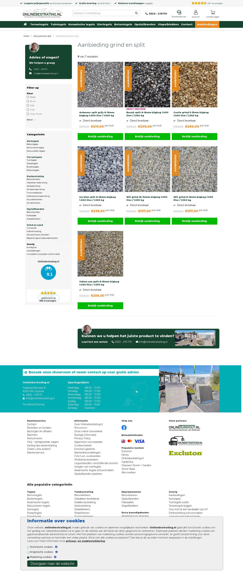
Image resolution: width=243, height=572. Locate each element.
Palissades (31, 215)
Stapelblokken (168, 24)
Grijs (32, 109)
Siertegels (104, 24)
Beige (32, 97)
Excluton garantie (84, 449)
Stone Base (128, 468)
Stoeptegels (32, 163)
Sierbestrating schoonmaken (186, 512)
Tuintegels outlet (179, 502)
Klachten (32, 434)
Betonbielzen (129, 495)
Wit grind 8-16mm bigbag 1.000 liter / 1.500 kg (193, 198)
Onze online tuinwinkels (88, 431)
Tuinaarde (31, 228)
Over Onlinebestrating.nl (88, 424)
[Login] (195, 14)
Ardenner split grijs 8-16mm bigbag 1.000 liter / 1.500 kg (96, 114)
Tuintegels (58, 24)
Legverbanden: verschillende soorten (96, 463)
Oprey (125, 454)
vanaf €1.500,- (95, 3)
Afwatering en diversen (38, 234)
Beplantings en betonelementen (42, 238)
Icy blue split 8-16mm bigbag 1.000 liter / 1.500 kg (97, 198)
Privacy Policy (82, 438)
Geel (32, 105)
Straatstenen (81, 512)
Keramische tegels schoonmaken (94, 470)
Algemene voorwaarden (88, 441)
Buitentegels (33, 166)
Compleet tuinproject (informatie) (43, 254)
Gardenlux (127, 461)
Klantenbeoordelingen (87, 452)
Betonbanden (33, 212)
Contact (186, 24)
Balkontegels (33, 170)
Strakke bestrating (36, 189)
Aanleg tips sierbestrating (42, 445)
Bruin (33, 101)
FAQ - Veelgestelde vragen (43, 441)
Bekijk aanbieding (100, 136)
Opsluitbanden (145, 24)
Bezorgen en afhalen (39, 431)
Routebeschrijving (33, 404)
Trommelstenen (34, 192)
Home (26, 36)
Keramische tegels (81, 24)
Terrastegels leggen (180, 505)
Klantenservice (35, 452)
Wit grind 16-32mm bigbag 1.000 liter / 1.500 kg (146, 198)
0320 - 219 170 (123, 341)
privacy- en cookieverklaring (85, 541)
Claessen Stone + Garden (136, 465)
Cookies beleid (82, 445)
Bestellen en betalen (39, 427)
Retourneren (34, 438)
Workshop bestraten (86, 459)
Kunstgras (32, 247)
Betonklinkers (33, 179)
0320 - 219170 (40, 69)
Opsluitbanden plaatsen (88, 473)
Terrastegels (39, 24)
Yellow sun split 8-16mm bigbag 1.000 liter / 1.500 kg (99, 283)
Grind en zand (35, 225)
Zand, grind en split (42, 36)
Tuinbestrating (83, 491)
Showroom (80, 427)
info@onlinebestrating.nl (46, 73)
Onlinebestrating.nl (133, 458)
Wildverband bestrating (38, 196)
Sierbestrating (35, 176)
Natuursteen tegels (36, 151)
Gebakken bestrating (37, 182)
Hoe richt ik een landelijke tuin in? (188, 509)
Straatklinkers (33, 203)
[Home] (42, 12)
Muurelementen (34, 199)
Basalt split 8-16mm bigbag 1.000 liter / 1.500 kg (147, 114)
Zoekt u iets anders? (39, 449)
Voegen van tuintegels (87, 466)
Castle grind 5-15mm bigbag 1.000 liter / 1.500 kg (191, 114)
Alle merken (129, 472)
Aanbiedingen (207, 24)
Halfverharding (34, 231)
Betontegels (123, 24)
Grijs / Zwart (36, 114)
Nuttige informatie (85, 434)
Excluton (57, 3)
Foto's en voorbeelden (87, 456)
